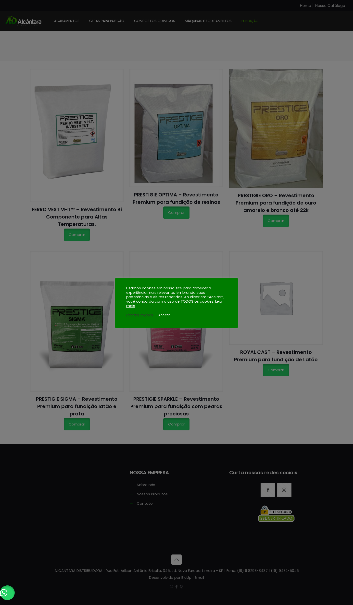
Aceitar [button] (164, 315)
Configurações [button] (139, 315)
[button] (7, 592)
